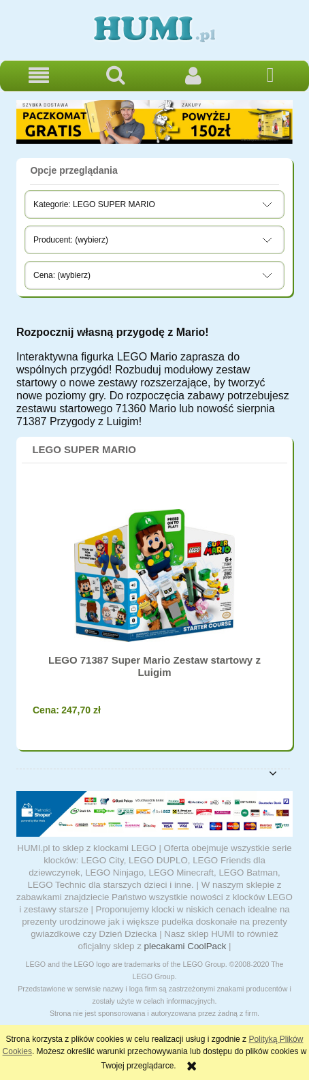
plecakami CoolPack (185, 946)
